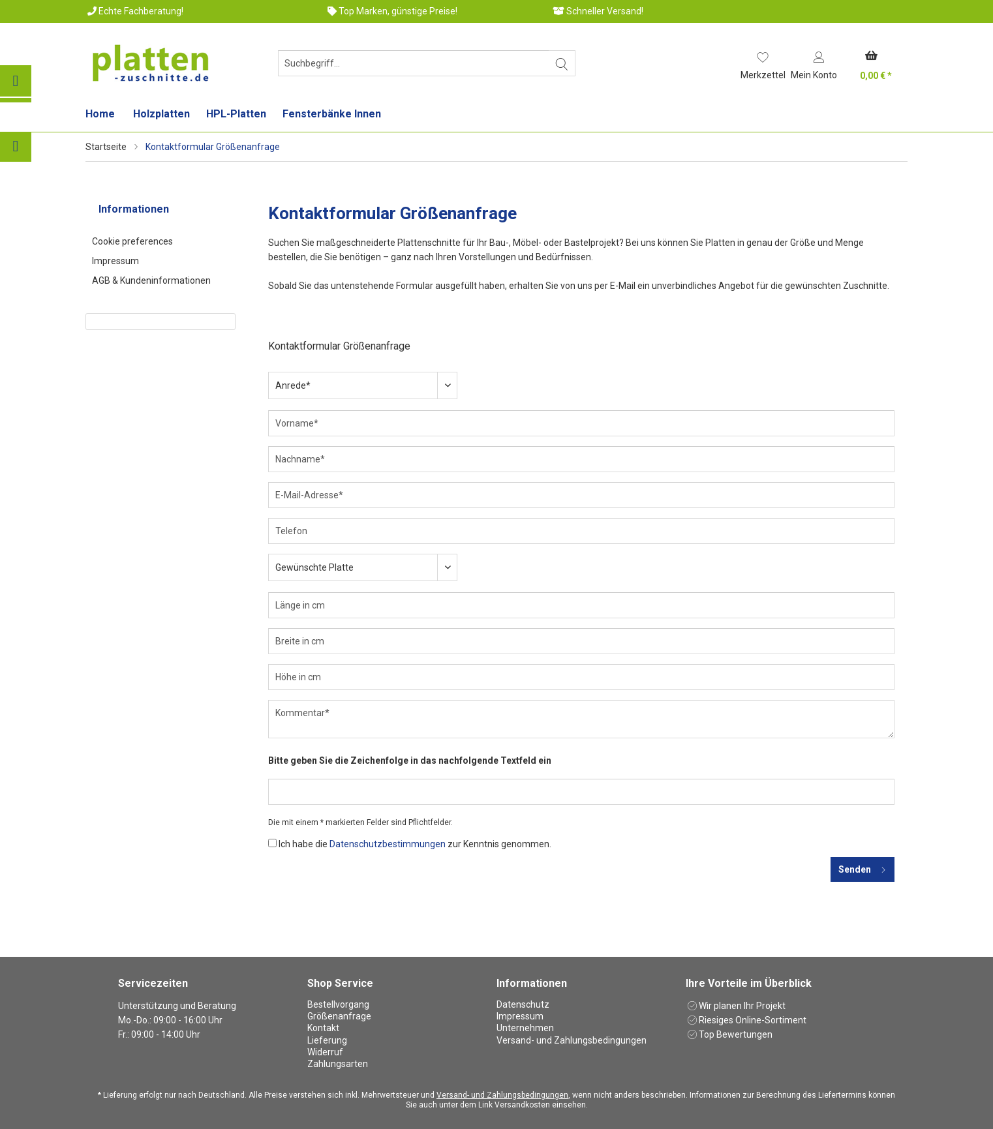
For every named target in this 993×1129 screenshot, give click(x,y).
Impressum (115, 261)
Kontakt (323, 1028)
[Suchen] (562, 63)
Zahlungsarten (337, 1064)
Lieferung (327, 1040)
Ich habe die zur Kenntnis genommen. (415, 844)
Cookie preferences (132, 241)
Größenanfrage (339, 1016)
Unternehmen (525, 1028)
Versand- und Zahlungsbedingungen (572, 1040)
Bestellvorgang (338, 1004)
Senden (862, 867)
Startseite (106, 147)
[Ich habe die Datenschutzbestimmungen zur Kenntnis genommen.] (272, 843)
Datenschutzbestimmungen (387, 844)
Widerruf (325, 1052)
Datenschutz (523, 1004)
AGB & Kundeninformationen (151, 280)
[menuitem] (411, 68)
